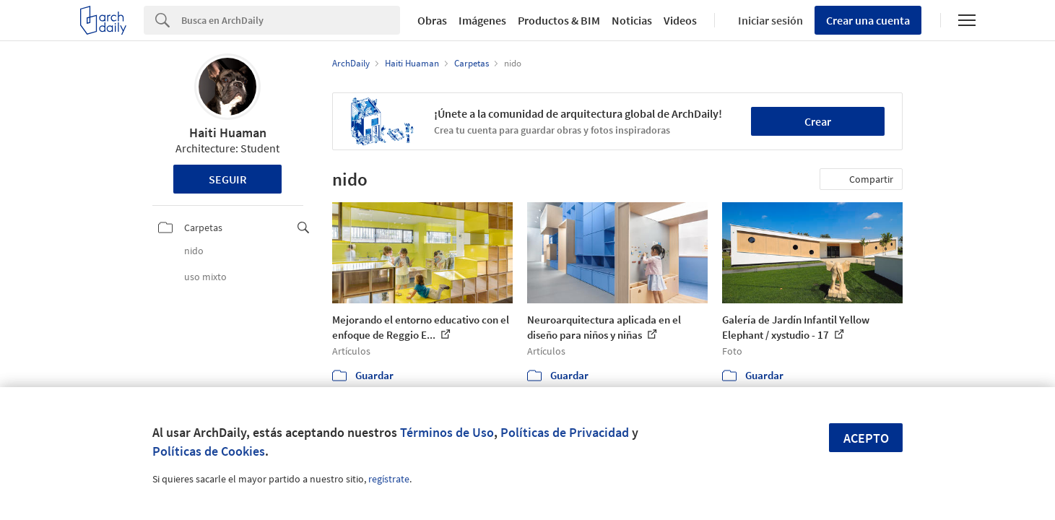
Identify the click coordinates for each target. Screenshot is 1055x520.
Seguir (228, 179)
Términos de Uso (447, 432)
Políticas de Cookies (208, 451)
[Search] (290, 20)
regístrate (388, 478)
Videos (680, 20)
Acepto (866, 438)
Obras (432, 20)
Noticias (632, 20)
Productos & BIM (559, 20)
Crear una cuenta (868, 20)
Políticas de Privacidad (564, 432)
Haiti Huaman (227, 132)
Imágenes (482, 20)
